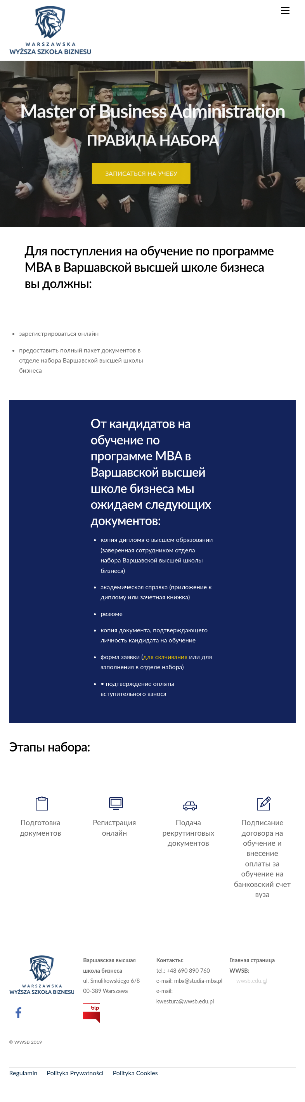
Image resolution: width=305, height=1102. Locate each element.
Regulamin (23, 1072)
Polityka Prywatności (75, 1072)
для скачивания (165, 656)
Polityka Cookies (135, 1072)
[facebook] (20, 1011)
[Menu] (285, 10)
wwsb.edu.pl (248, 980)
